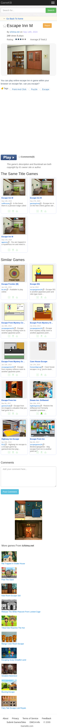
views (13, 35)
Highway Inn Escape (10, 439)
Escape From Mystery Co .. (13, 323)
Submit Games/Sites (16, 722)
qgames (5, 242)
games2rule (7, 406)
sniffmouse (7, 203)
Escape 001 (35, 284)
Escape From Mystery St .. (41, 323)
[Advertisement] (28, 122)
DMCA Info (35, 722)
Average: (34, 39)
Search (51, 10)
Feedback (46, 718)
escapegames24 (37, 289)
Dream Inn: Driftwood (39, 400)
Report (47, 25)
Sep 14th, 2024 (30, 32)
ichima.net (15, 32)
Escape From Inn (9, 400)
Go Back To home (14, 18)
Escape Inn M (7, 198)
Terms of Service (30, 718)
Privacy (15, 718)
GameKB (6, 2)
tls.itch (5, 289)
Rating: (10, 39)
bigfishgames (36, 406)
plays (21, 35)
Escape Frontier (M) (10, 284)
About (5, 718)
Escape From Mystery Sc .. (13, 362)
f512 (4, 444)
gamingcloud (35, 203)
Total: (42, 39)
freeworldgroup (36, 367)
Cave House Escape (38, 362)
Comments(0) (26, 157)
